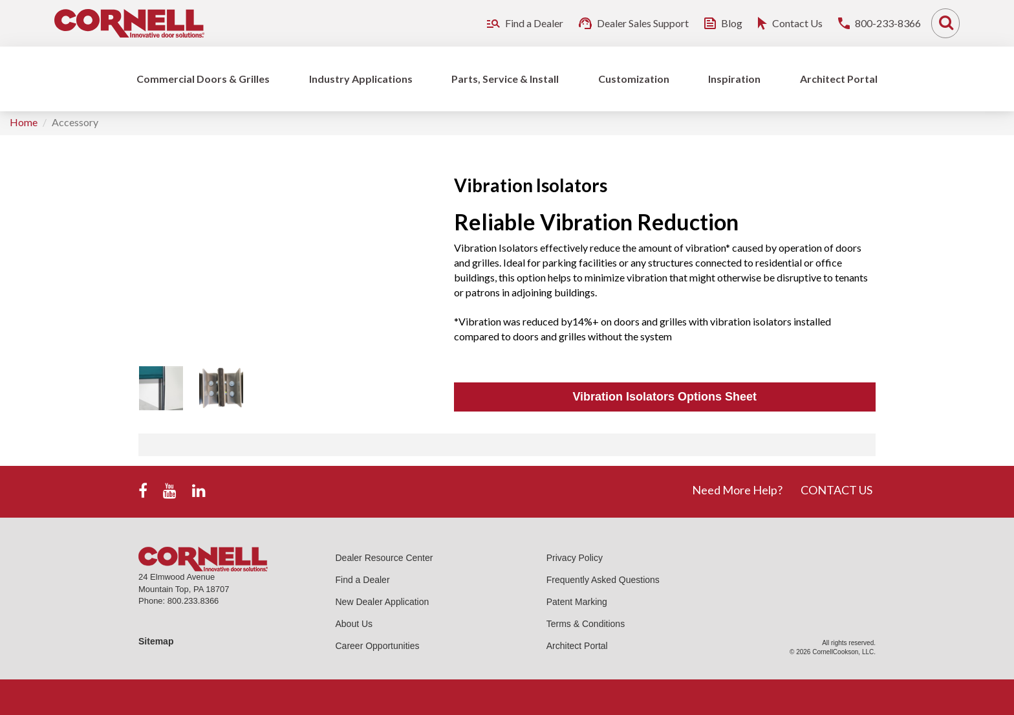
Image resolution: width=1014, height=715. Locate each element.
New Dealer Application (382, 602)
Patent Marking (576, 602)
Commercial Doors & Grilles (203, 78)
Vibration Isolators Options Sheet (664, 396)
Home (24, 122)
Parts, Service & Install (505, 78)
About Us (354, 624)
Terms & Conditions (585, 624)
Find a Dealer (363, 580)
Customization (633, 78)
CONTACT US (836, 490)
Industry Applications (361, 78)
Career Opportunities (378, 646)
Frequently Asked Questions (603, 580)
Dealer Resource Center (384, 558)
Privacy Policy (574, 558)
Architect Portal (839, 78)
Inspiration (734, 78)
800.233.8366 (193, 601)
